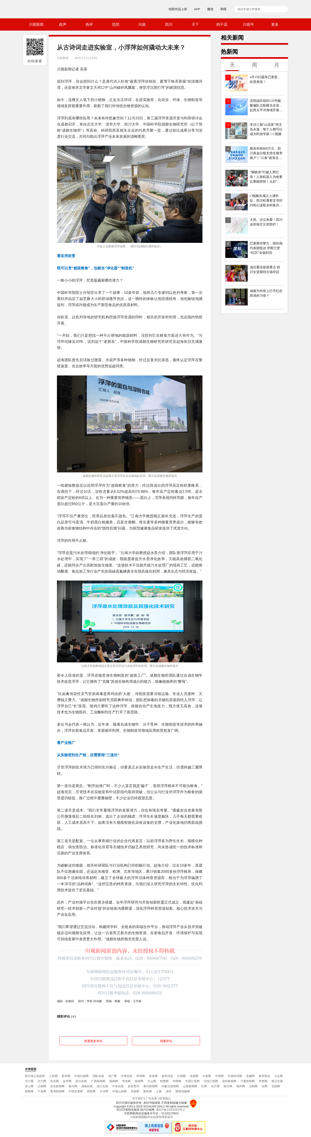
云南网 (42, 1086)
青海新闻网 (57, 1091)
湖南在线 (87, 1086)
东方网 (215, 1086)
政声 (62, 24)
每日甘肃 (277, 1081)
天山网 (151, 1081)
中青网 (219, 1076)
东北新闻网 (57, 1086)
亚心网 (29, 1086)
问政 (142, 24)
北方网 (42, 1081)
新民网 (147, 1091)
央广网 (112, 1076)
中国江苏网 (192, 1081)
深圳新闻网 (229, 1081)
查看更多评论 (93, 1041)
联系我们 (165, 1098)
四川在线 (81, 1081)
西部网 (91, 1091)
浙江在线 (102, 1086)
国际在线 (98, 1076)
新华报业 (264, 1076)
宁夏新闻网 (247, 1081)
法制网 (253, 1086)
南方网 (73, 1086)
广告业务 (151, 1098)
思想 (115, 24)
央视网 (194, 1076)
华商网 (177, 1081)
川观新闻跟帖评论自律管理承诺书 (151, 1117)
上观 (159, 1091)
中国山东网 (119, 1091)
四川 (168, 24)
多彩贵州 (133, 1086)
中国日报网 (81, 1076)
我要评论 (166, 1041)
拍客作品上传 (178, 9)
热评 (89, 24)
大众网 (278, 1076)
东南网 (135, 1091)
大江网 (29, 1081)
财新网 (29, 1091)
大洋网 (104, 1091)
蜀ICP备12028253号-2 (170, 1109)
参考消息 (167, 1076)
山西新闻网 (190, 1086)
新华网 (66, 1076)
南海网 (139, 1081)
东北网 (54, 1081)
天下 (195, 24)
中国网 (181, 1076)
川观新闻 (36, 24)
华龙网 (126, 1081)
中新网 (206, 1076)
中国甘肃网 (76, 1091)
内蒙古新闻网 (170, 1086)
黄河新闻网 (150, 1086)
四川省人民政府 (35, 1076)
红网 (204, 1086)
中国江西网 (211, 1081)
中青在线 (126, 1076)
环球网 (140, 1076)
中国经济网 (235, 1076)
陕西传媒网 (182, 1091)
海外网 (240, 1086)
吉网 (264, 1086)
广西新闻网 (98, 1081)
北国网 (275, 1086)
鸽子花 (221, 24)
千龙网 (42, 1091)
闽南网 (113, 1081)
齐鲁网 (263, 1081)
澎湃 (168, 1091)
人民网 (53, 1076)
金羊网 (67, 1081)
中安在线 (118, 1086)
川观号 (248, 24)
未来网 (153, 1076)
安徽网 (250, 1076)
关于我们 (137, 1098)
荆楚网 (164, 1081)
